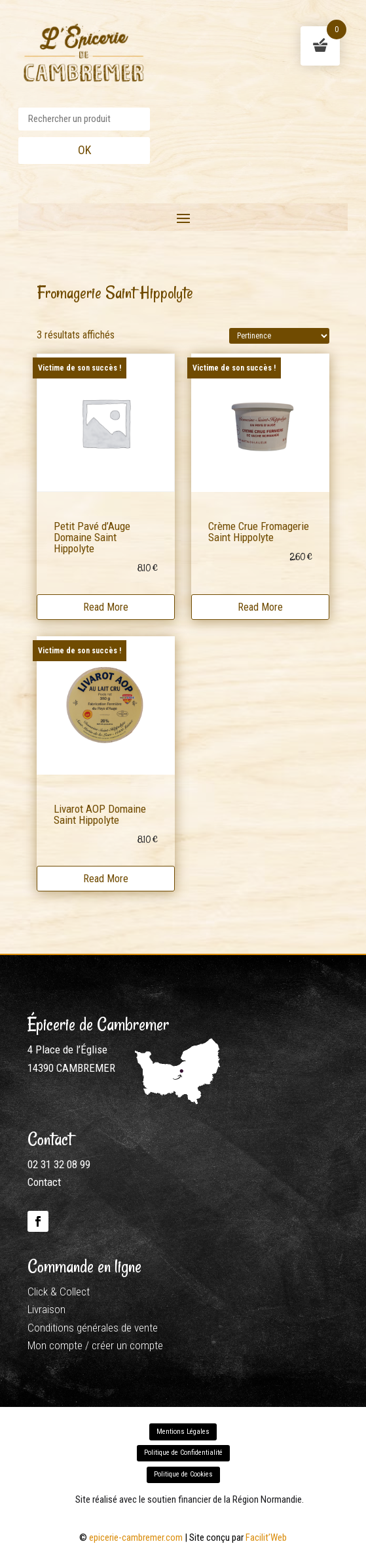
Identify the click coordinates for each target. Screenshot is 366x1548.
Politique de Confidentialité (183, 1452)
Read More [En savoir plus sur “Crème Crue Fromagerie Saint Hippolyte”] (260, 605)
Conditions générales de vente (92, 1327)
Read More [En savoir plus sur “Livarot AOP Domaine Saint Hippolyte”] (105, 877)
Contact (44, 1182)
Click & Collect (58, 1291)
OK (84, 150)
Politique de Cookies (183, 1474)
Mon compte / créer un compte (95, 1345)
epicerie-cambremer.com (136, 1537)
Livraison (46, 1309)
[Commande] (279, 336)
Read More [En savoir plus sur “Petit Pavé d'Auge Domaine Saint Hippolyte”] (105, 605)
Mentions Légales (183, 1431)
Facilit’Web (266, 1537)
